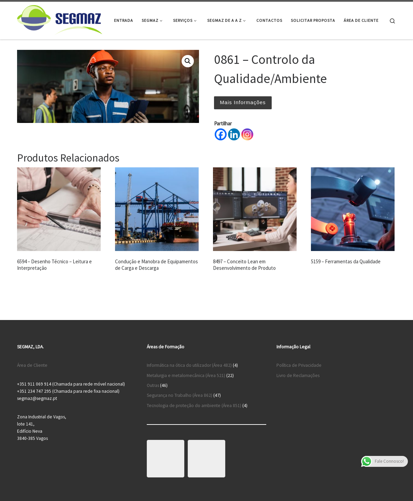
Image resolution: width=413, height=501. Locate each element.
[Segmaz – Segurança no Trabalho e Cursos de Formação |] (59, 19)
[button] (188, 61)
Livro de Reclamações (297, 375)
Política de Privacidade (299, 365)
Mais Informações (243, 102)
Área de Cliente (32, 365)
